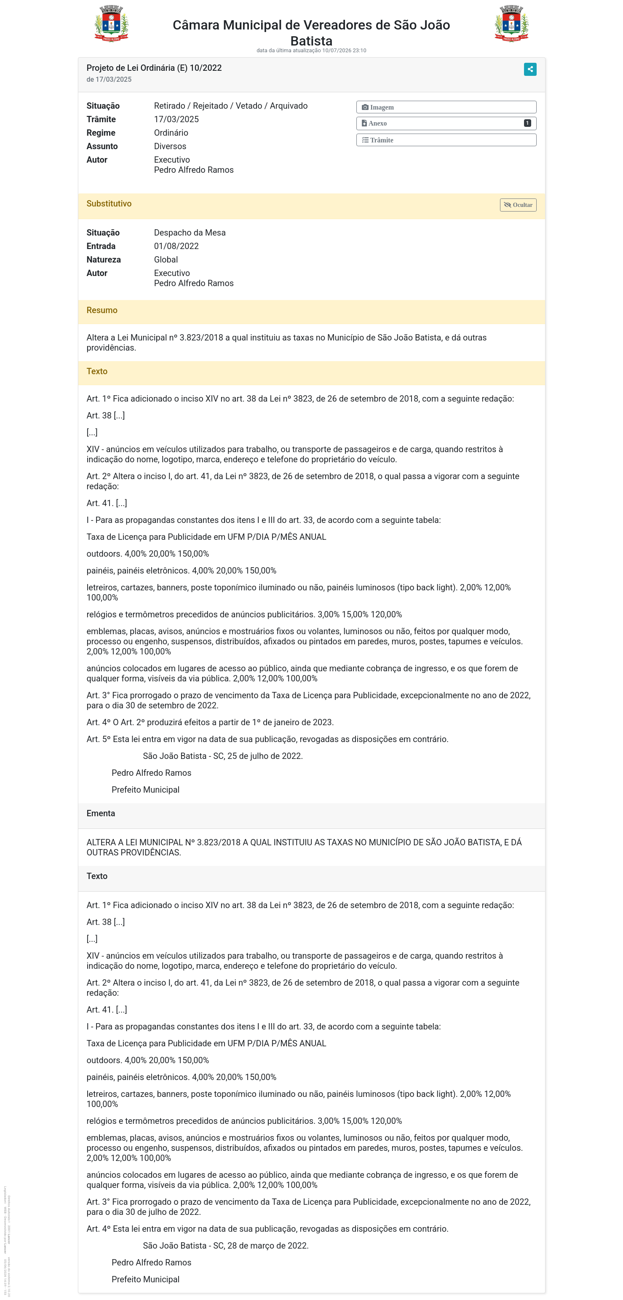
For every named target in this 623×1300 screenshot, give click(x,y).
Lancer (9, 1239)
